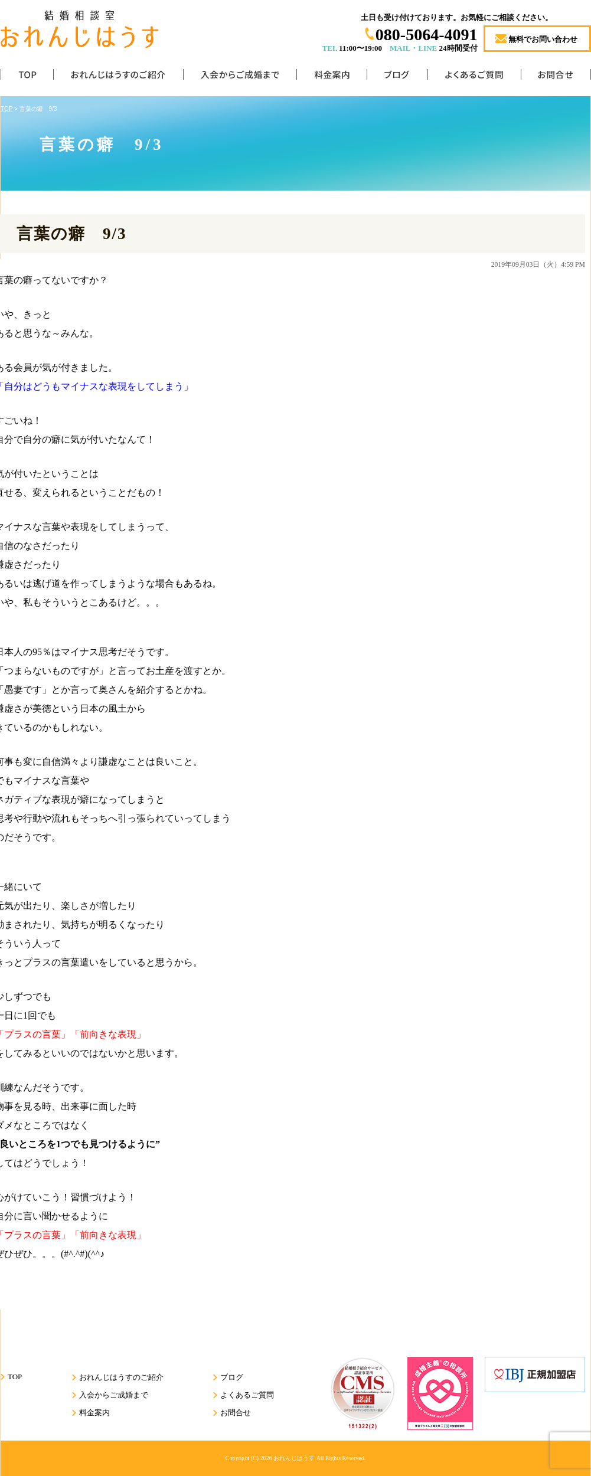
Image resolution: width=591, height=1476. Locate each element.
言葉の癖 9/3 (72, 234)
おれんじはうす (294, 1458)
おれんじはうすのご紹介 (118, 77)
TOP (27, 77)
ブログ (397, 77)
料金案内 (331, 77)
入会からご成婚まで (239, 77)
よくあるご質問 (474, 77)
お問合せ (556, 77)
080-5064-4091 (427, 34)
